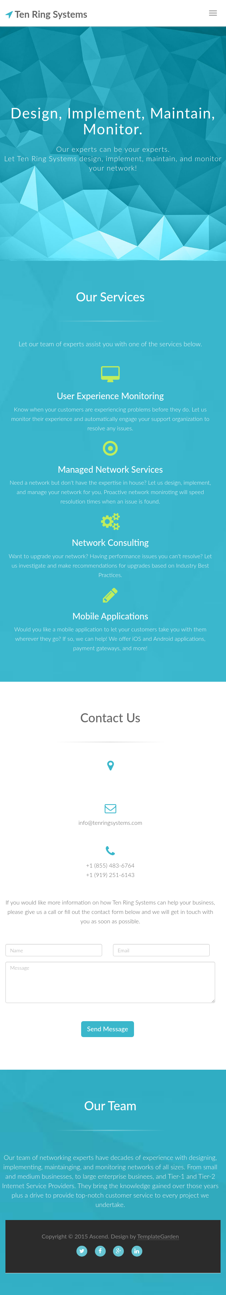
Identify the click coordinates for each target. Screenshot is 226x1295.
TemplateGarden (158, 1236)
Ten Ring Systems (46, 11)
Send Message (107, 1029)
